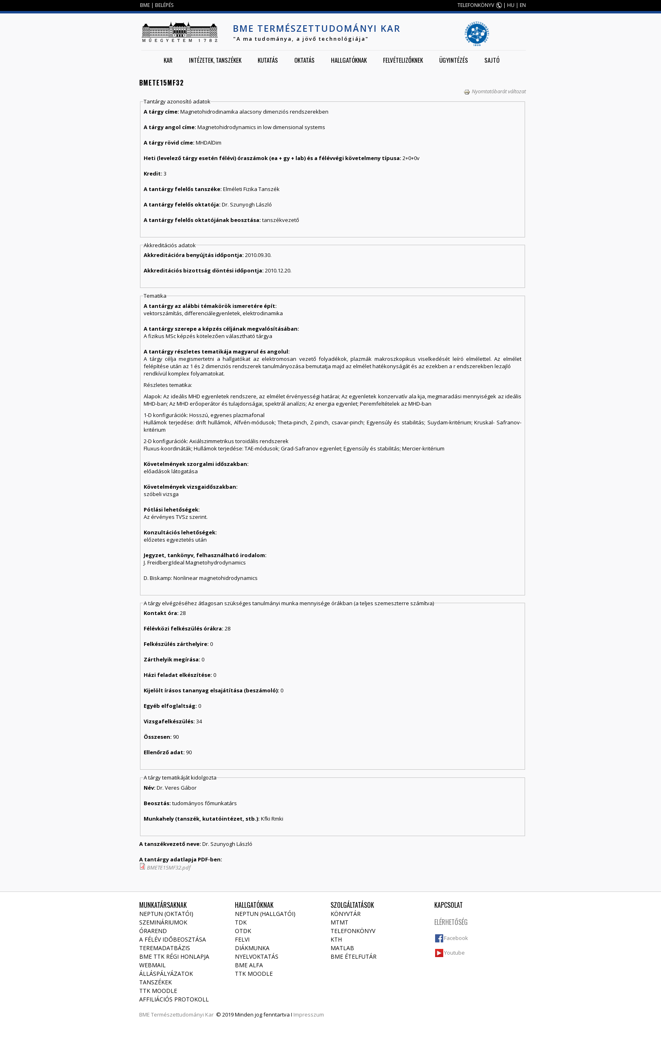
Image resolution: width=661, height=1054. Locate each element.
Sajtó (491, 59)
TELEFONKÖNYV (475, 5)
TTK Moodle (158, 991)
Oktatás (304, 59)
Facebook (456, 938)
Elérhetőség (451, 922)
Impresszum (308, 1014)
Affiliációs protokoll (174, 999)
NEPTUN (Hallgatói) (265, 914)
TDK (241, 922)
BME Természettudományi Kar (317, 28)
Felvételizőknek (403, 59)
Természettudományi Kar (182, 1014)
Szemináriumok (163, 922)
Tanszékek (155, 982)
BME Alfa (249, 965)
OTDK (243, 931)
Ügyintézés (453, 59)
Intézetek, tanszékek (215, 59)
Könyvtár (345, 914)
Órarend (153, 931)
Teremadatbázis (164, 948)
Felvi (242, 939)
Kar (168, 59)
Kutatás (268, 59)
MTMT (339, 922)
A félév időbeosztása (172, 939)
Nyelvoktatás (256, 956)
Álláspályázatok (166, 973)
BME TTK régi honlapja (174, 956)
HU (510, 5)
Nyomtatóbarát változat (495, 91)
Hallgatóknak (349, 59)
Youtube (454, 952)
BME (145, 5)
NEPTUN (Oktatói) (166, 914)
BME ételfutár (353, 956)
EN (523, 5)
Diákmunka (252, 948)
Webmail (152, 965)
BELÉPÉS (164, 5)
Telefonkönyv (352, 931)
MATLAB (342, 948)
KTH (336, 939)
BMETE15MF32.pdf (168, 867)
